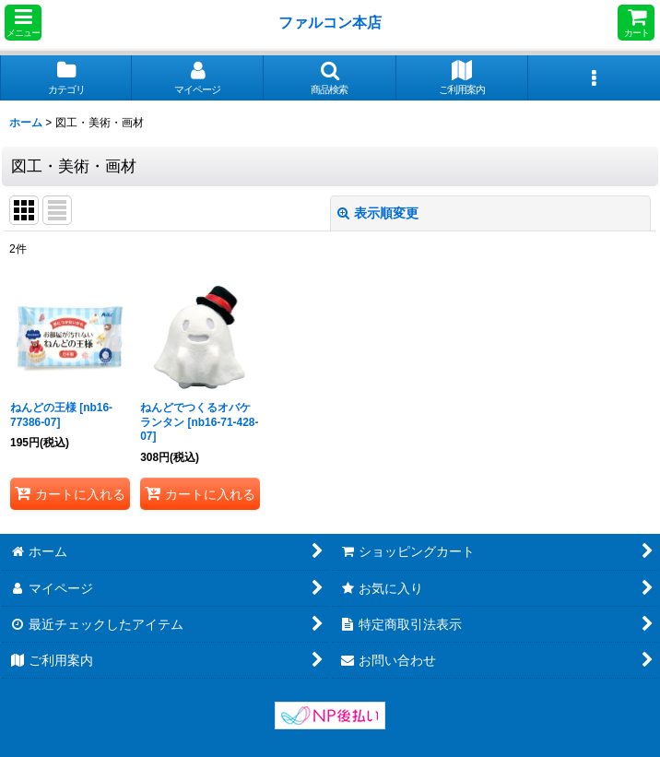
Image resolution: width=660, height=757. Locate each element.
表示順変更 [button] (377, 213)
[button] (23, 23)
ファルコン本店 (333, 22)
